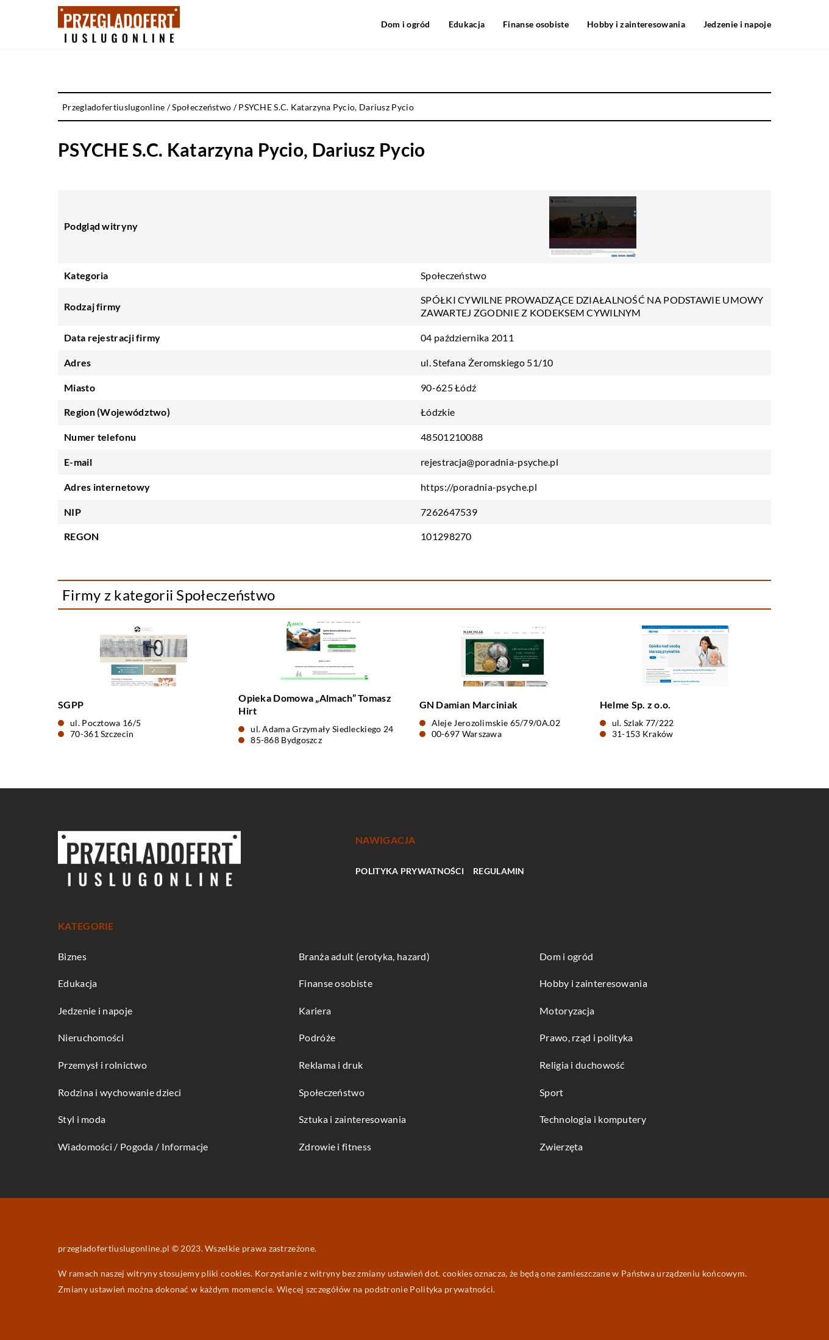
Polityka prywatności (409, 871)
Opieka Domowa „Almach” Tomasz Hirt (314, 704)
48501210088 (452, 437)
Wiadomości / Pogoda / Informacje (133, 1146)
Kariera (315, 1010)
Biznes (72, 956)
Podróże (317, 1037)
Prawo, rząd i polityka (586, 1037)
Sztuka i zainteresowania (352, 1119)
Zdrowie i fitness (335, 1146)
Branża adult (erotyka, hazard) (364, 956)
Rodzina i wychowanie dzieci (119, 1092)
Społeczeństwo (453, 275)
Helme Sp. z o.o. (635, 704)
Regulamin (499, 871)
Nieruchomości (91, 1037)
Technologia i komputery (592, 1119)
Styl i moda (81, 1119)
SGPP (71, 704)
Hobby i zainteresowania (636, 24)
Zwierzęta (561, 1146)
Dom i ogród (405, 24)
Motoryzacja (566, 1010)
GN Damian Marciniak (468, 704)
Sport (551, 1092)
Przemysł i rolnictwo (102, 1065)
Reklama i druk (331, 1065)
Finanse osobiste (536, 24)
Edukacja (467, 24)
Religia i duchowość (582, 1065)
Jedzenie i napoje (737, 24)
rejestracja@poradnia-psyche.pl (489, 462)
